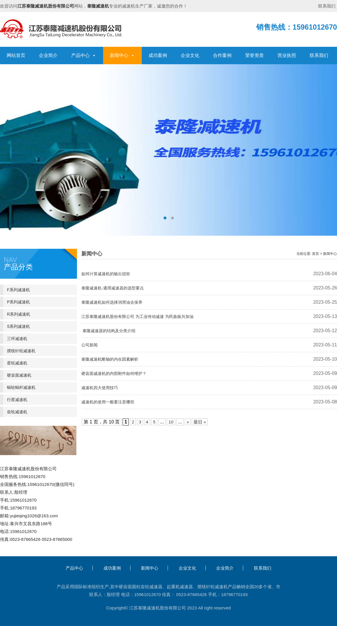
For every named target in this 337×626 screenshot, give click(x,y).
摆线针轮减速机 (21, 350)
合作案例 (222, 55)
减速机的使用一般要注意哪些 (107, 402)
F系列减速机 (18, 289)
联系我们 (327, 5)
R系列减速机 (18, 314)
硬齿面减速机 (19, 375)
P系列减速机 (18, 302)
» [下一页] (188, 421)
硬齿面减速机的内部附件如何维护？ (113, 373)
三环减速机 (17, 338)
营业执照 (286, 55)
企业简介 (48, 55)
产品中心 (83, 55)
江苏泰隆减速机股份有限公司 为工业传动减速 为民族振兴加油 (137, 316)
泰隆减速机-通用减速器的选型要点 (112, 288)
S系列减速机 (18, 326)
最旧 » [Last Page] (199, 421)
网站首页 (16, 55)
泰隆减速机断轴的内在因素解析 (109, 359)
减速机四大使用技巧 (99, 387)
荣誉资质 (254, 55)
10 (170, 421)
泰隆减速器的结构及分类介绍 (108, 330)
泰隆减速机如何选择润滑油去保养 (111, 302)
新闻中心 (122, 55)
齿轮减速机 (17, 411)
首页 (315, 254)
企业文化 (190, 55)
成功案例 (157, 55)
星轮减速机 (17, 363)
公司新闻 (89, 345)
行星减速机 (17, 399)
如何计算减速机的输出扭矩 (105, 273)
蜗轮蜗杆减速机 (21, 387)
